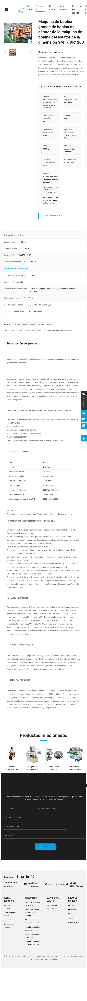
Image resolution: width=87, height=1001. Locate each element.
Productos (40, 6)
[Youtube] (22, 877)
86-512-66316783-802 (74, 884)
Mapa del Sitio (73, 922)
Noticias (71, 914)
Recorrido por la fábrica (77, 9)
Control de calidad (10, 920)
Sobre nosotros (64, 8)
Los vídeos (52, 8)
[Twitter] (32, 877)
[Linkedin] (27, 877)
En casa (29, 8)
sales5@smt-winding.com (31, 884)
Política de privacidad (48, 959)
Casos (70, 918)
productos (72, 909)
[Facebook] (17, 877)
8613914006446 (54, 884)
